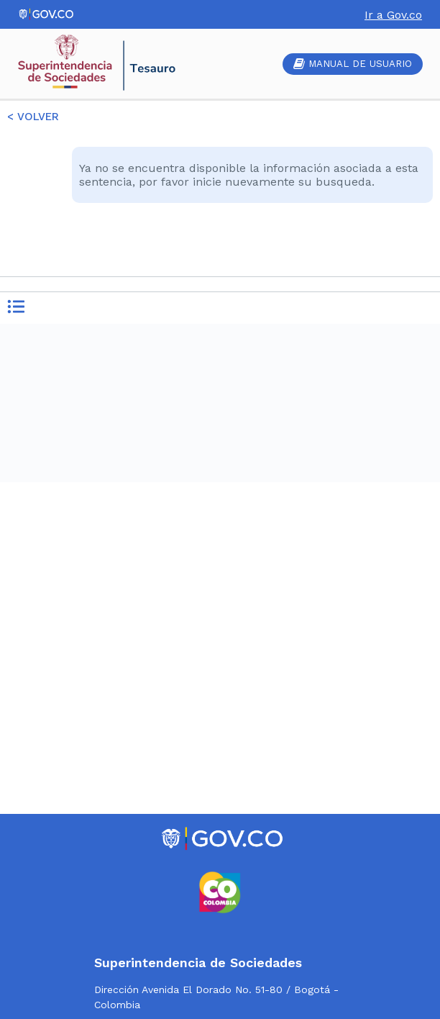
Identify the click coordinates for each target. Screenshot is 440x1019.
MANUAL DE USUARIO (352, 63)
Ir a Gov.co (393, 15)
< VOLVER (33, 116)
